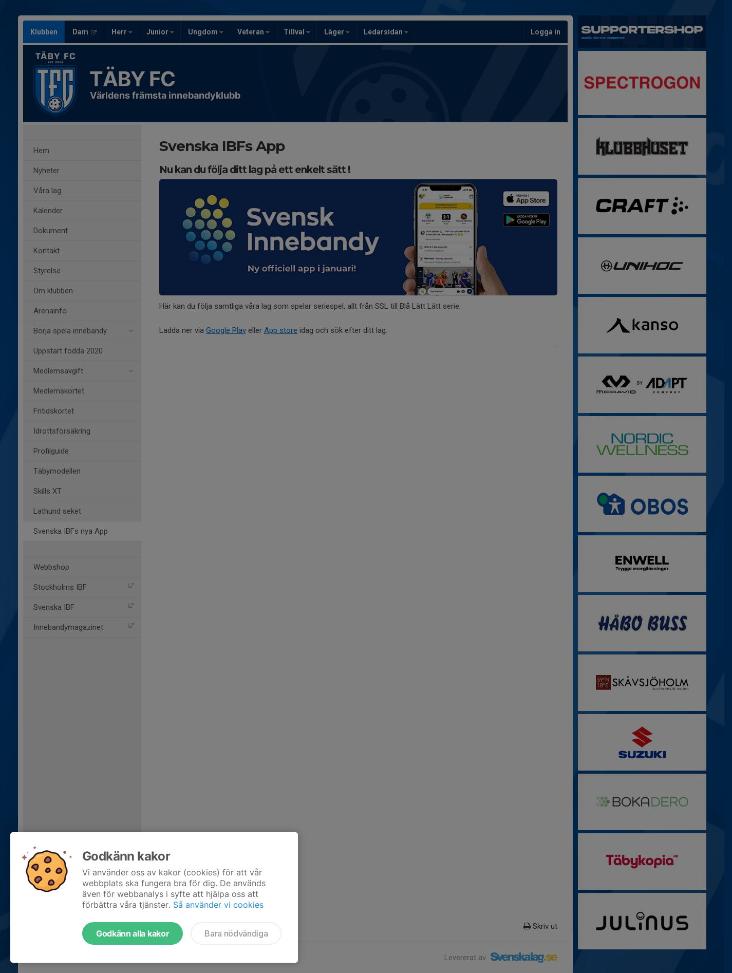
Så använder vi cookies (218, 905)
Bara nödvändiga (236, 933)
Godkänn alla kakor (132, 933)
